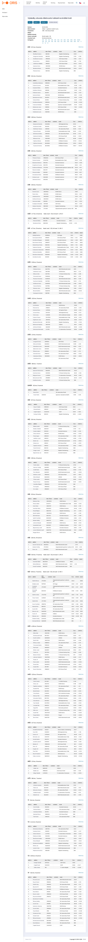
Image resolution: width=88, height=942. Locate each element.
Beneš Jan (35, 441)
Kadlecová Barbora (37, 167)
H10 (43, 41)
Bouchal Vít (35, 887)
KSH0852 (47, 124)
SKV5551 (48, 380)
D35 (65, 40)
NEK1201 (46, 414)
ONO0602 (49, 513)
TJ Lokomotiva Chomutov (65, 329)
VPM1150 (47, 107)
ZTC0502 (46, 547)
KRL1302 (47, 807)
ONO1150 (47, 112)
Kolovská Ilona (36, 353)
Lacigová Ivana (37, 341)
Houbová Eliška (36, 88)
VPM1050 (47, 83)
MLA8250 (47, 278)
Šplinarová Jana (37, 348)
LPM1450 (49, 923)
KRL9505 (44, 616)
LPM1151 (48, 891)
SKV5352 (48, 373)
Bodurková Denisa (37, 162)
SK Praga (60, 235)
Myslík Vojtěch (36, 513)
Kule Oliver (35, 506)
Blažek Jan (36, 770)
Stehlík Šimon (35, 580)
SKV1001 (46, 426)
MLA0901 (47, 472)
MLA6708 (47, 717)
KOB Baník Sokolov (63, 141)
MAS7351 (48, 324)
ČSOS (84, 939)
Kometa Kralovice (62, 88)
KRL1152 (47, 88)
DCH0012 (44, 618)
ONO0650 (46, 196)
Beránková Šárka (37, 208)
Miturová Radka (37, 344)
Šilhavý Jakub (36, 642)
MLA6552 (47, 344)
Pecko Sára (35, 194)
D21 (61, 40)
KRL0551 (45, 201)
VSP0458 (46, 203)
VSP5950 (47, 341)
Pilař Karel (35, 647)
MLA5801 (47, 650)
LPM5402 (47, 746)
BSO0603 (49, 518)
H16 (52, 41)
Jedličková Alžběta (37, 63)
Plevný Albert (36, 503)
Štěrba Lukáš (36, 426)
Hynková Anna (36, 66)
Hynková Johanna (37, 906)
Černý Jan (35, 683)
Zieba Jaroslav (36, 756)
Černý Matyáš (36, 841)
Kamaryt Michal (36, 621)
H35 (65, 41)
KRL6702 (47, 749)
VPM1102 (46, 438)
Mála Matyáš (36, 477)
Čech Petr (35, 751)
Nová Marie (36, 891)
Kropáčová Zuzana (37, 165)
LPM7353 (48, 319)
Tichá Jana (35, 315)
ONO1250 (48, 66)
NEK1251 (47, 54)
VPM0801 (47, 489)
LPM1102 (46, 445)
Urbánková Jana (37, 271)
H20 (58, 41)
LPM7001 (47, 705)
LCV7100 (47, 833)
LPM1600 (49, 901)
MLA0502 (46, 544)
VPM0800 (47, 486)
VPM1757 (49, 896)
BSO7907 (47, 635)
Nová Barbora (36, 923)
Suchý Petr (35, 609)
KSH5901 (47, 741)
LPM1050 (47, 809)
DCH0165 (47, 247)
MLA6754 (47, 290)
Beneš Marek (36, 691)
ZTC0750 (45, 167)
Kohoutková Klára (37, 174)
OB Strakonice (61, 753)
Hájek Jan (35, 768)
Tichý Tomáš (35, 598)
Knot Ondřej (36, 807)
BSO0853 (47, 141)
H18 (55, 41)
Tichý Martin (36, 693)
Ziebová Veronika (37, 206)
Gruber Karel (36, 915)
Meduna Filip (36, 501)
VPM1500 (49, 894)
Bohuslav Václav (37, 790)
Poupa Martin (36, 715)
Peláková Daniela (37, 109)
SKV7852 (47, 286)
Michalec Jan (36, 737)
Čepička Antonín (37, 445)
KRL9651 (47, 240)
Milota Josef (36, 650)
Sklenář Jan (36, 795)
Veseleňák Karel (37, 525)
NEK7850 (47, 288)
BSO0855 (47, 145)
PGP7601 (44, 584)
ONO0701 (49, 506)
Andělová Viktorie (37, 90)
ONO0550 (47, 838)
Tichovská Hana (37, 276)
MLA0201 (45, 566)
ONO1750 (49, 906)
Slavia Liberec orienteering (64, 729)
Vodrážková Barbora (38, 83)
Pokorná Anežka (36, 170)
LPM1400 (49, 884)
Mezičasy (81, 47)
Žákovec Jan (35, 616)
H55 (71, 41)
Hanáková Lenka (37, 257)
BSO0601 (49, 525)
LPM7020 (47, 696)
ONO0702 (49, 532)
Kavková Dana (36, 310)
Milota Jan (35, 845)
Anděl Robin (36, 469)
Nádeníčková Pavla (37, 245)
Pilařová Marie (36, 809)
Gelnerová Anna (36, 179)
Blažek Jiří (35, 744)
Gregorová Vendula (38, 56)
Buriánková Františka (38, 899)
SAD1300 (44, 395)
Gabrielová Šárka (37, 356)
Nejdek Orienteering (64, 54)
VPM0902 (47, 474)
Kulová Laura (36, 191)
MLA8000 (47, 664)
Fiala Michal (36, 700)
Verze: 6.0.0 (28, 939)
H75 (78, 41)
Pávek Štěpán (36, 511)
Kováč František (37, 566)
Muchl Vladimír (36, 753)
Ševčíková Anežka (37, 838)
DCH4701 (46, 785)
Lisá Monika (36, 305)
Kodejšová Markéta (37, 203)
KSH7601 (47, 700)
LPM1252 (49, 913)
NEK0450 (46, 206)
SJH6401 (47, 693)
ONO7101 (47, 683)
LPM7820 (44, 609)
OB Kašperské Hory (63, 124)
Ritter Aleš (35, 633)
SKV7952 (47, 281)
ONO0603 (49, 501)
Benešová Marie (37, 68)
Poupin (60, 715)
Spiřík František (37, 518)
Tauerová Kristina (37, 145)
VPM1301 (46, 409)
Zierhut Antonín (37, 833)
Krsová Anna (36, 61)
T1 (80, 41)
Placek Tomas (36, 482)
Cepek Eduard (36, 925)
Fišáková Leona (37, 92)
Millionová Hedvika (37, 324)
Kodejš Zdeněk (37, 862)
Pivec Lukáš (36, 662)
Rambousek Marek (37, 889)
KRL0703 (49, 527)
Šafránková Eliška (37, 133)
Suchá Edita (36, 908)
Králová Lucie (36, 177)
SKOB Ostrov (62, 66)
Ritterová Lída (36, 138)
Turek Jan (35, 652)
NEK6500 (47, 756)
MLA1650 (49, 879)
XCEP (60, 411)
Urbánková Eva (36, 196)
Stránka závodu (53, 22)
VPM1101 (46, 443)
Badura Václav (37, 654)
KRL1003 (46, 453)
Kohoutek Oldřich (34, 590)
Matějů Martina (36, 235)
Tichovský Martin (37, 645)
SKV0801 (47, 465)
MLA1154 (47, 97)
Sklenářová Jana (37, 346)
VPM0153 (47, 252)
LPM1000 (46, 436)
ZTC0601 (44, 587)
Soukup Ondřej (37, 414)
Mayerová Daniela (37, 124)
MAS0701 (49, 520)
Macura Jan (35, 611)
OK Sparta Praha (63, 310)
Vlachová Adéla (36, 201)
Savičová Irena (36, 373)
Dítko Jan (35, 710)
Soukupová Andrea (37, 293)
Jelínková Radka (37, 327)
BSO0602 (49, 508)
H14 (49, 41)
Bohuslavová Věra (37, 378)
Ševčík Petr (35, 640)
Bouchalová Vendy (37, 242)
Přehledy (43, 22)
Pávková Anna (36, 71)
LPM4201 (46, 790)
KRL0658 (45, 177)
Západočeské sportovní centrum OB (64, 167)
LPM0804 (47, 841)
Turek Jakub (36, 465)
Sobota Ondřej (36, 547)
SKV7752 (47, 274)
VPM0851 (47, 136)
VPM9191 (47, 237)
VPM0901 (47, 469)
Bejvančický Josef (37, 527)
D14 (49, 40)
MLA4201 (46, 795)
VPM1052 (47, 102)
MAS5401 (45, 768)
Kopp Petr (35, 708)
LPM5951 (47, 351)
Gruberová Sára (37, 913)
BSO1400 (49, 889)
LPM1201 (49, 915)
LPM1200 (47, 816)
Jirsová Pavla (36, 312)
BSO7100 (47, 698)
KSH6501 (47, 732)
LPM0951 (47, 129)
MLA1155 (47, 109)
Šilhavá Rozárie (37, 918)
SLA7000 (47, 688)
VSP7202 (47, 862)
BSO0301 (44, 591)
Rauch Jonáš (36, 894)
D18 (55, 40)
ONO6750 (48, 305)
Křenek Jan (36, 443)
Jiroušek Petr (36, 705)
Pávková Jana (36, 288)
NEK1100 (46, 448)
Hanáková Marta (37, 812)
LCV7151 (48, 329)
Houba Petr (36, 666)
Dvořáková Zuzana (37, 58)
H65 (75, 41)
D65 (75, 40)
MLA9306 (44, 611)
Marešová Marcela (37, 322)
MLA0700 (49, 530)
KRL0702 (49, 515)
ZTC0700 (44, 594)
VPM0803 (47, 479)
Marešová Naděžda (38, 843)
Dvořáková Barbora (37, 102)
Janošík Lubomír (37, 741)
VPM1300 (46, 407)
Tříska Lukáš (36, 479)
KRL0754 (45, 165)
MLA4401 (46, 787)
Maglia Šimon (36, 532)
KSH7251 (48, 312)
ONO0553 (46, 199)
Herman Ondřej (37, 467)
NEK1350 (48, 71)
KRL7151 (47, 812)
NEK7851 (47, 293)
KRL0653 (45, 179)
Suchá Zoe (35, 903)
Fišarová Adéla (36, 172)
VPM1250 (48, 58)
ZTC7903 (44, 601)
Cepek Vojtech (37, 411)
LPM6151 (48, 307)
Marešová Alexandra (38, 254)
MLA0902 (47, 482)
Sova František (36, 604)
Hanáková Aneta (37, 126)
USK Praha (57, 203)
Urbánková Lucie (37, 112)
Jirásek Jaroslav (37, 785)
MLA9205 (44, 621)
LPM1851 (49, 903)
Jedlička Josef (37, 438)
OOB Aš (60, 324)
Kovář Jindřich (36, 638)
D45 (68, 40)
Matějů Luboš (35, 584)
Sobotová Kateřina (37, 136)
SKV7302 (47, 652)
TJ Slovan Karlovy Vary (63, 100)
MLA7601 (47, 691)
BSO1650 (49, 920)
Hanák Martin (36, 739)
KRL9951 (47, 257)
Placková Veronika (37, 278)
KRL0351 (45, 220)
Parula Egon (36, 436)
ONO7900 (47, 657)
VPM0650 (45, 158)
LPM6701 (47, 686)
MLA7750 (47, 269)
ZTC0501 (44, 580)
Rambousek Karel (37, 635)
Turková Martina (37, 286)
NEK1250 (48, 56)
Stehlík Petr (35, 601)
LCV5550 (48, 375)
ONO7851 (47, 271)
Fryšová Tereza (36, 317)
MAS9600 (44, 613)
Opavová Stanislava (38, 370)
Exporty (36, 22)
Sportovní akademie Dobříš (64, 104)
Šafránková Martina (38, 829)
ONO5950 (47, 356)
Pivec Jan (35, 549)
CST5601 (47, 753)
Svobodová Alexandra (38, 249)
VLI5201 (46, 729)
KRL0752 (45, 162)
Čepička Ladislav (37, 686)
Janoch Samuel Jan (37, 544)
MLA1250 (48, 68)
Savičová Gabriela (37, 281)
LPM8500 (47, 642)
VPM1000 (47, 814)
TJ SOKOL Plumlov (63, 681)
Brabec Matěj (36, 520)
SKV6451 (47, 348)
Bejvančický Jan (37, 453)
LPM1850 (49, 918)
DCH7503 (47, 703)
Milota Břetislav (37, 564)
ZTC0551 (46, 208)
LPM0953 (47, 133)
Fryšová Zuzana (37, 85)
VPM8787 (47, 242)
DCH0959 (47, 131)
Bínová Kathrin (36, 290)
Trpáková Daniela (37, 247)
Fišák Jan (35, 787)
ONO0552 (46, 191)
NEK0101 (44, 606)
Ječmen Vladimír (37, 657)
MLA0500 (47, 845)
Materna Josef (37, 474)
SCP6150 (48, 310)
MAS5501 (47, 647)
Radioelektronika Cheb (63, 85)
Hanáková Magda (37, 240)
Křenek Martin (37, 409)
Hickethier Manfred (37, 729)
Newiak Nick (35, 606)
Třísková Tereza (36, 158)
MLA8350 (47, 283)
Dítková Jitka (36, 274)
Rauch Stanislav (37, 669)
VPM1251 (48, 61)
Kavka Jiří (35, 734)
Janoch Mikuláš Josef (38, 530)
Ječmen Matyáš (37, 523)
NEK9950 (47, 254)
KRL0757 (45, 170)
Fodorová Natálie (37, 104)
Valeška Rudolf (37, 792)
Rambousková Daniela (38, 920)
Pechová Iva (36, 307)
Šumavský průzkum (63, 708)
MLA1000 (46, 441)
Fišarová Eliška (36, 220)
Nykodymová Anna (37, 97)
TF (47, 43)
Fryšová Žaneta (37, 131)
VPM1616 (49, 887)
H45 (68, 41)
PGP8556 (47, 235)
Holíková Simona (37, 199)
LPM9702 (44, 604)
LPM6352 (47, 353)
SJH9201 (44, 598)
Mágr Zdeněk (36, 773)
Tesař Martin (36, 911)
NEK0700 (49, 511)
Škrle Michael (36, 515)
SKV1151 (47, 100)
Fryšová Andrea (36, 160)
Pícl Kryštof (36, 486)
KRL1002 (46, 431)
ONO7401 (47, 633)
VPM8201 (47, 669)
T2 (42, 43)
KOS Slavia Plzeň (63, 58)
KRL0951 (47, 126)
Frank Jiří (34, 613)
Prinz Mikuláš (36, 472)
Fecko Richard (36, 448)
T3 (45, 43)
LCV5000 (45, 773)
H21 (61, 41)
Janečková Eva (37, 358)
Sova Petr (35, 732)
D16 (52, 40)
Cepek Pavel (37, 865)
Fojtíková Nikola (37, 141)
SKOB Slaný (61, 688)
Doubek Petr (36, 688)
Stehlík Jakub (35, 594)
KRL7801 (47, 666)
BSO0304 (45, 561)
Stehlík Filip (35, 884)
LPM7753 (47, 829)
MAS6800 (47, 638)
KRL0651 (45, 172)
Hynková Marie (36, 95)
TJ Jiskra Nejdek (64, 867)
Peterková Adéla (37, 836)
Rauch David (36, 882)
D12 (46, 40)
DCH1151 (47, 85)
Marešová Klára (37, 223)
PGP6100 (47, 645)
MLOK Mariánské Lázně (65, 68)
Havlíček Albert (36, 561)
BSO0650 (45, 174)
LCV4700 (46, 792)
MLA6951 (48, 327)
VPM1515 (49, 882)
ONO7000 (47, 712)
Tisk (30, 22)
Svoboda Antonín (34, 587)
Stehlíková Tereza (37, 129)
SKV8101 (47, 654)
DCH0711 (49, 503)
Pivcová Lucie (36, 879)
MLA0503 (46, 549)
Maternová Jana (37, 107)
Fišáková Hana (37, 269)
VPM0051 (47, 249)
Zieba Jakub (37, 867)
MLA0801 (47, 467)
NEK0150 (47, 245)
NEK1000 (46, 450)
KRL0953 (47, 836)
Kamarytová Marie (37, 237)
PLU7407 (47, 681)
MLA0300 (45, 564)
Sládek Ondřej (35, 618)
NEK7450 (48, 322)
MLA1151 (47, 92)
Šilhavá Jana (36, 351)
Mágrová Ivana (37, 375)
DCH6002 (47, 751)
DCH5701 (47, 737)
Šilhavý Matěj (36, 901)
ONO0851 (47, 138)
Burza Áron (36, 392)
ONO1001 (46, 433)
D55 (71, 40)
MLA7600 (47, 662)
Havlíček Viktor (36, 508)
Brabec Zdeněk (37, 428)
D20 (58, 40)
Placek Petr (36, 664)
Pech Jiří (35, 746)
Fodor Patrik (36, 395)
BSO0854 (47, 143)
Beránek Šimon (37, 814)
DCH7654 (48, 317)
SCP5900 (47, 734)
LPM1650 (49, 908)
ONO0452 (46, 194)
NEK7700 (47, 659)
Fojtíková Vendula (37, 143)
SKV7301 (47, 710)
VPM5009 (47, 744)
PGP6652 (47, 276)
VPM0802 (47, 484)
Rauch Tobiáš (37, 407)
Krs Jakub (35, 489)
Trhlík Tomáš (36, 681)
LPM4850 (48, 378)
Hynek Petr (35, 712)
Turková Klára (36, 100)
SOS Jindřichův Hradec (64, 315)
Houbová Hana (36, 831)
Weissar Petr (36, 696)
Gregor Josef (36, 450)
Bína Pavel (35, 717)
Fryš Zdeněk (36, 703)
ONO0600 (49, 523)
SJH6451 (48, 315)
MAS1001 (46, 428)
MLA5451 (48, 370)
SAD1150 (47, 104)
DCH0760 (45, 160)
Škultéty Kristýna (37, 54)
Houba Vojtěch (37, 431)
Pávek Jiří (35, 659)
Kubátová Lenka (37, 380)
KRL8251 (47, 831)
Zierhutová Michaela (38, 329)
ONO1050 (47, 95)
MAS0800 (47, 477)
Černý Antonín (36, 433)
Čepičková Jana (37, 319)
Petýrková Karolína (37, 850)
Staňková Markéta (37, 252)
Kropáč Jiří (35, 749)
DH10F (78, 40)
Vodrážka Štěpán (37, 484)
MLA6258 (47, 346)
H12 (46, 41)
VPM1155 (47, 90)
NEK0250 (45, 223)
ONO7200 (47, 640)
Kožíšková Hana (37, 283)
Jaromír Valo (36, 848)
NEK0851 (47, 850)
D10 (43, 40)
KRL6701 (47, 739)
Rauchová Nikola (37, 896)
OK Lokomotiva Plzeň (64, 129)
